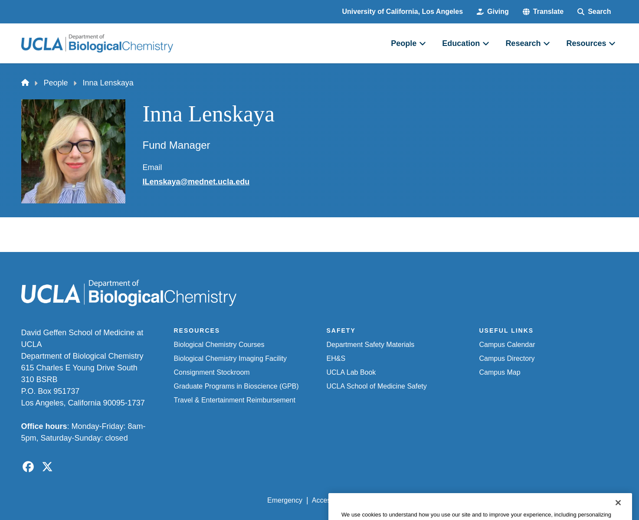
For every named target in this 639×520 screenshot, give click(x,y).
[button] (543, 11)
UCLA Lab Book (351, 372)
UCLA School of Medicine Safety (377, 386)
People (56, 82)
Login (536, 500)
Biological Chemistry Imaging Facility (230, 358)
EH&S (336, 358)
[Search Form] (594, 11)
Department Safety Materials (371, 344)
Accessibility (331, 500)
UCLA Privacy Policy (391, 500)
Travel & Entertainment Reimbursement (234, 400)
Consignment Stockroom (212, 372)
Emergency (284, 500)
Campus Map (500, 372)
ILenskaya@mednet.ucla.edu (196, 181)
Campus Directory (507, 358)
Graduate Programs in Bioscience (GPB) (236, 386)
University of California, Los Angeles (402, 11)
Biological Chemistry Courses (219, 344)
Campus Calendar (507, 344)
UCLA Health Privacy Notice (475, 500)
